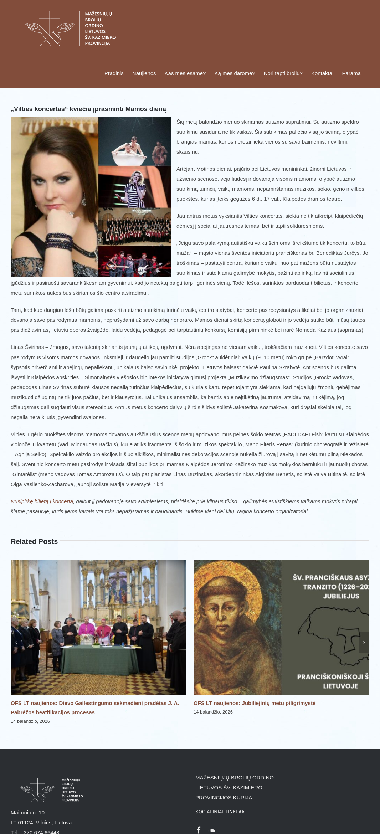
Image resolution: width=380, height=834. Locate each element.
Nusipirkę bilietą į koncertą (42, 501)
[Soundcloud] (211, 830)
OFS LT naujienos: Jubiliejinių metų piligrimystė (254, 703)
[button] (16, 642)
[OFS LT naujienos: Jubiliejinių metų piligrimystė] (281, 563)
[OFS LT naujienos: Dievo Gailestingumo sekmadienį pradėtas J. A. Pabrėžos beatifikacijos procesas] (98, 563)
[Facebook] (198, 830)
